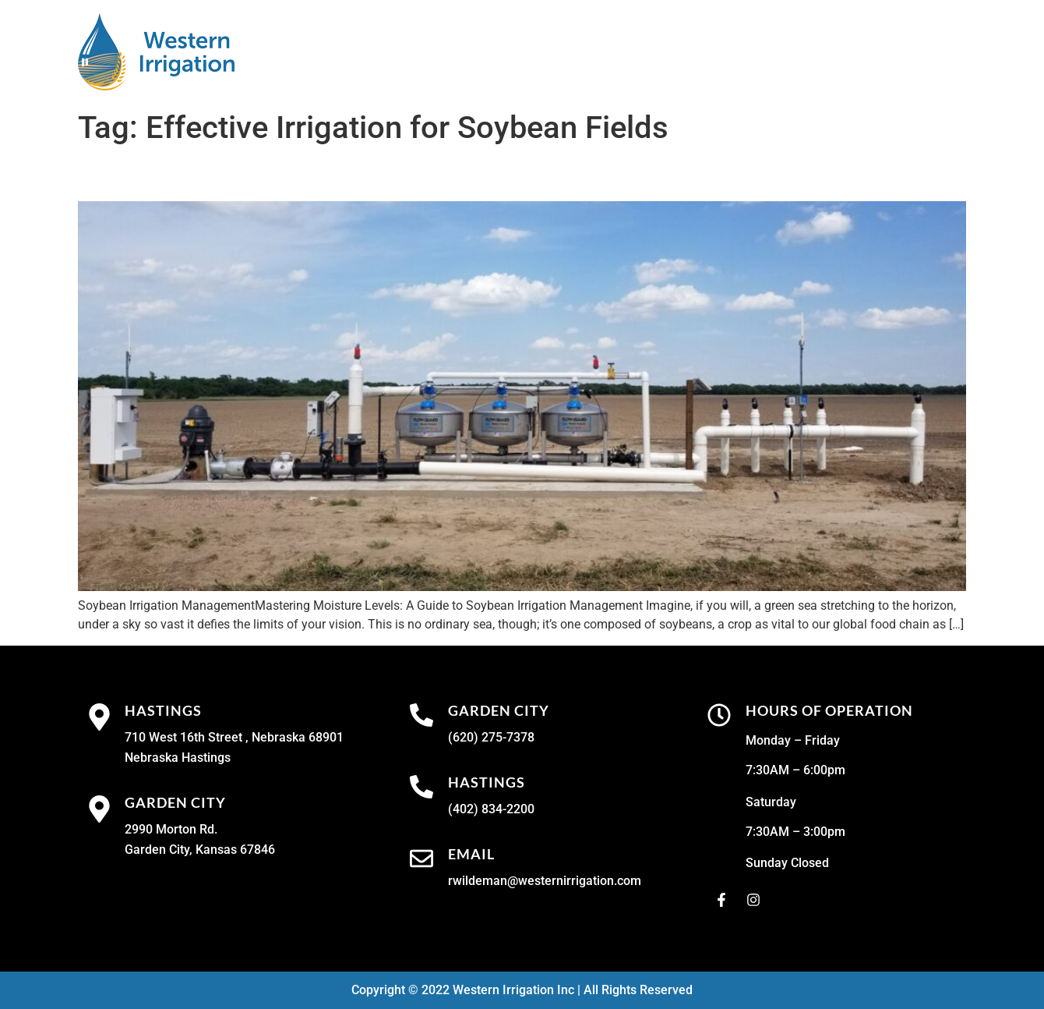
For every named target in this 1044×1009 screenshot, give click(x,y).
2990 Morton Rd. (171, 829)
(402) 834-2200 (491, 809)
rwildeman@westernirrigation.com (544, 880)
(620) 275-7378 (491, 737)
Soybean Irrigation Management (256, 174)
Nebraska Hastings (178, 757)
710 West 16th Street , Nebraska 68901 (234, 737)
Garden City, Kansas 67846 (200, 849)
